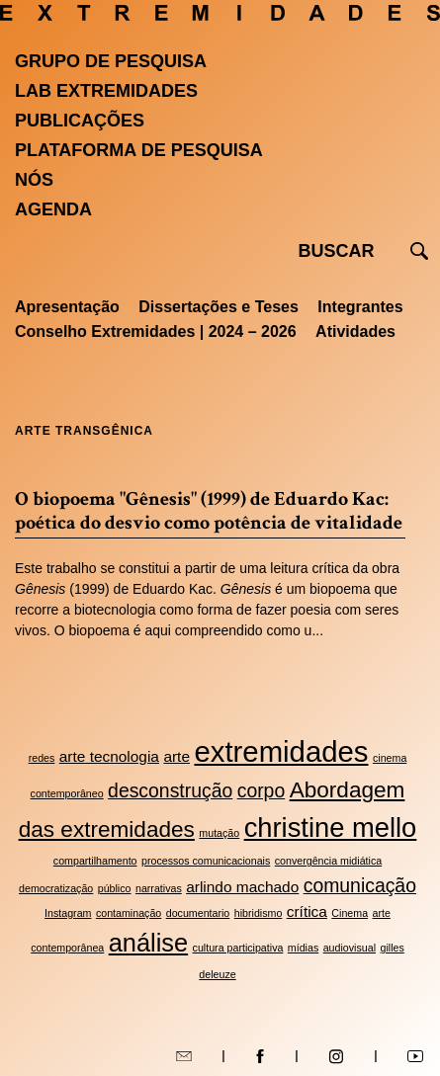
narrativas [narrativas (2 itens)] (158, 888)
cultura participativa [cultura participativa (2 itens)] (238, 947)
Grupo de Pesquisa (111, 61)
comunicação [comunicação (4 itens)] (360, 885)
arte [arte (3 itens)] (176, 756)
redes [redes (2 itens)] (42, 758)
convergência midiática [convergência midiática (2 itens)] (328, 861)
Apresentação (67, 306)
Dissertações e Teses (218, 306)
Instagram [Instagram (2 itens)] (67, 913)
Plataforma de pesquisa (139, 150)
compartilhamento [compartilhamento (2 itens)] (95, 861)
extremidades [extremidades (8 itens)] (281, 751)
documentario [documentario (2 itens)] (198, 913)
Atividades (355, 331)
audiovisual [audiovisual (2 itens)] (349, 947)
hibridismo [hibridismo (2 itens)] (258, 913)
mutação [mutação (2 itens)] (219, 833)
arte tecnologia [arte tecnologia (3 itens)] (109, 756)
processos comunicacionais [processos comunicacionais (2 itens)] (205, 861)
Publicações (79, 120)
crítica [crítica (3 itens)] (307, 911)
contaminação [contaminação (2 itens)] (128, 913)
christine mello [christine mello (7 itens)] (330, 827)
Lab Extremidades (106, 91)
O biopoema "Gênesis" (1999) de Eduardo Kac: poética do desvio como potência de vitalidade (208, 511)
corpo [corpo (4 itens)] (261, 790)
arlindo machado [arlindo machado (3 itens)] (242, 886)
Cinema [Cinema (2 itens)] (349, 913)
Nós (34, 180)
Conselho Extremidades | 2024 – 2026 (156, 331)
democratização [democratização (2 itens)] (56, 888)
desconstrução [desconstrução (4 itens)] (170, 790)
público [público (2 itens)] (115, 888)
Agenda (53, 209)
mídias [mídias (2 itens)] (303, 947)
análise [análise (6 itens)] (148, 942)
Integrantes (359, 306)
